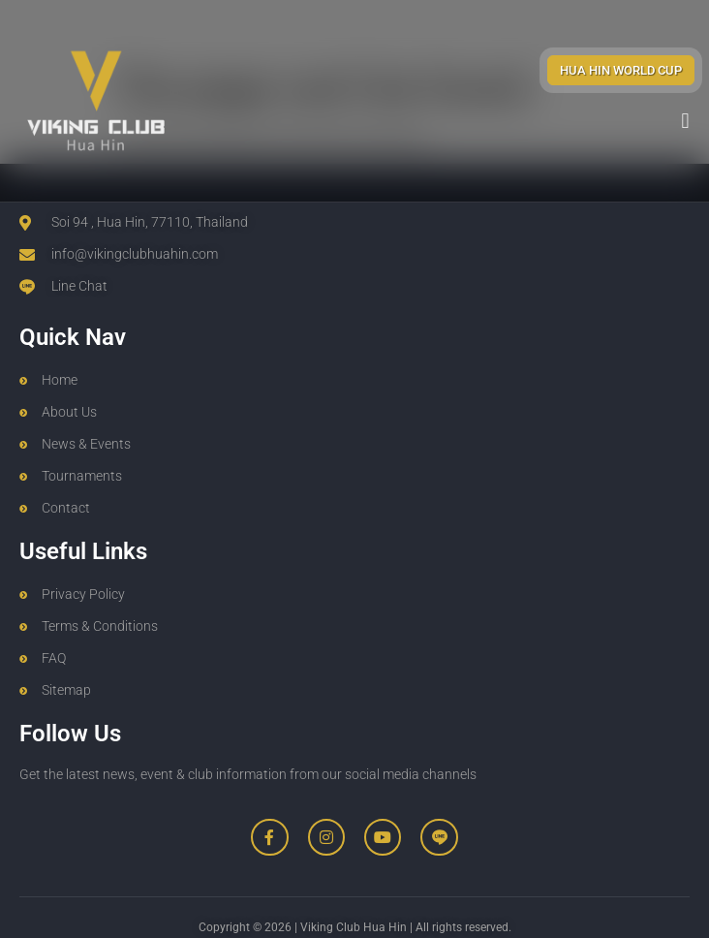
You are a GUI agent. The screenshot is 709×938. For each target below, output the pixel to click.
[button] (685, 121)
